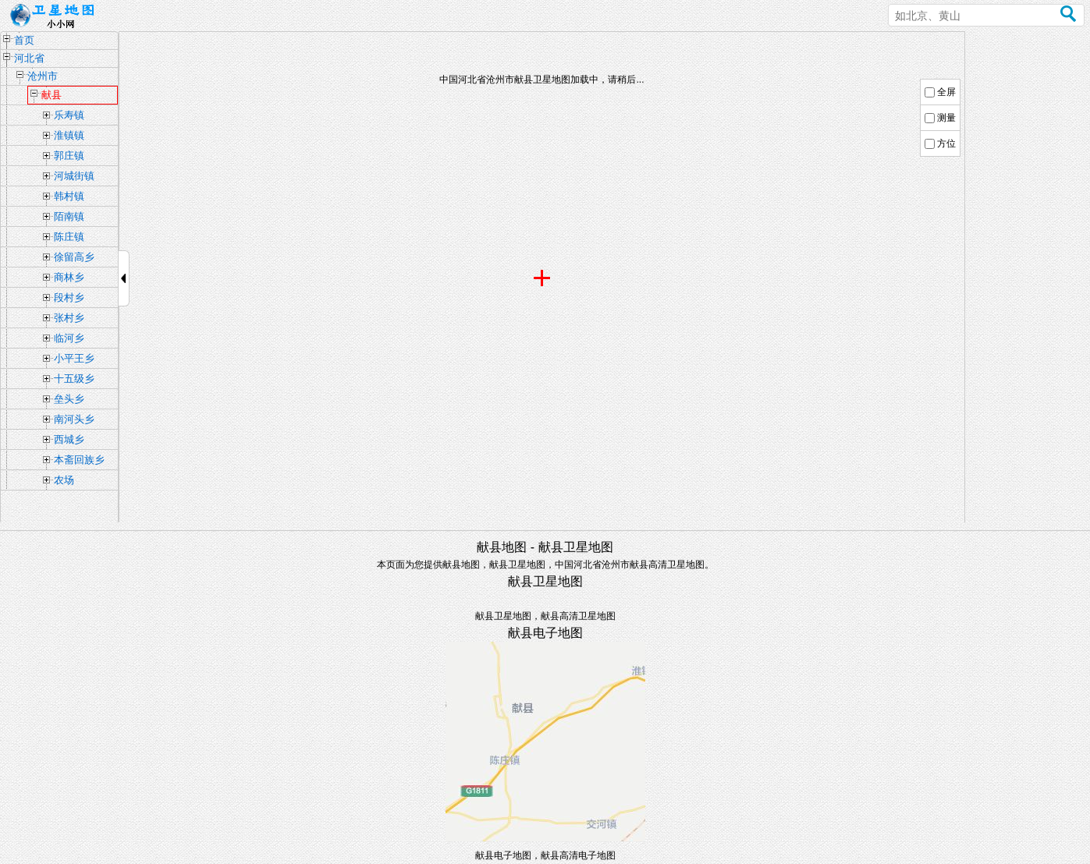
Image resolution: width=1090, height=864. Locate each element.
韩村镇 (69, 196)
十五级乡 (74, 378)
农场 (64, 480)
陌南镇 (69, 216)
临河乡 (69, 338)
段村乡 (69, 297)
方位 (946, 143)
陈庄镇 (69, 237)
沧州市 (42, 76)
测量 (946, 117)
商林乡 (69, 277)
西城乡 (69, 439)
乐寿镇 (69, 115)
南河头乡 (74, 419)
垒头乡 (69, 399)
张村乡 (69, 318)
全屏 (946, 92)
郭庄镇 (69, 155)
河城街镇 (74, 176)
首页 (24, 40)
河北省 (29, 58)
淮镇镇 (69, 135)
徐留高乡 (74, 257)
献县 (51, 95)
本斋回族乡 (79, 460)
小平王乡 (74, 358)
